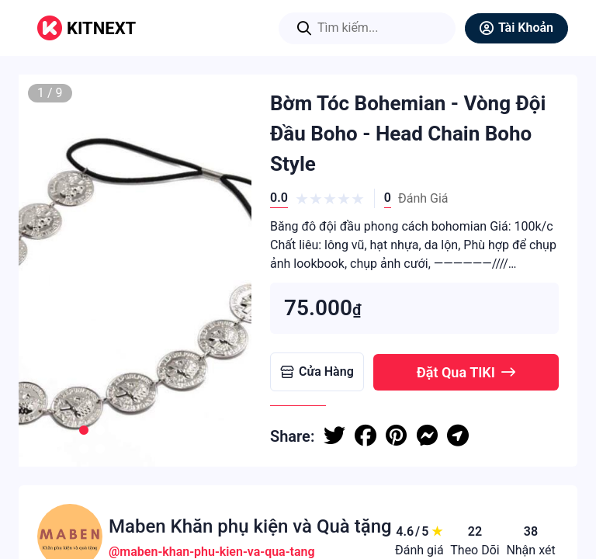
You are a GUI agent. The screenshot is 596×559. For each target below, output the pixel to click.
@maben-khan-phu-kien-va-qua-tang (212, 551)
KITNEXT (101, 28)
